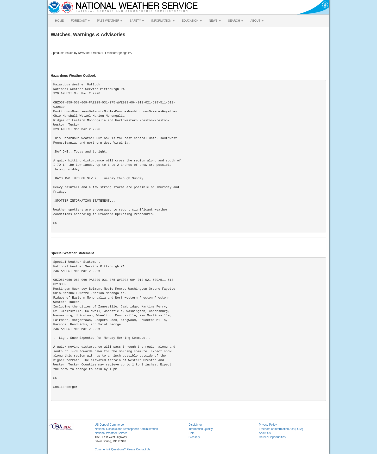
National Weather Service (111, 433)
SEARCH (235, 20)
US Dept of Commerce (109, 424)
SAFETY (137, 20)
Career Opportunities (272, 437)
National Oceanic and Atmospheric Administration (126, 429)
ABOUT (257, 20)
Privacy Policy (268, 424)
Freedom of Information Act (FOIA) (281, 429)
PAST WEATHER (109, 20)
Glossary (194, 437)
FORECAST (80, 20)
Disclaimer (195, 424)
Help (191, 433)
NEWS (215, 20)
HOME (59, 20)
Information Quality (200, 429)
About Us (265, 433)
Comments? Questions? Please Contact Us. (123, 449)
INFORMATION (162, 20)
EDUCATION (192, 20)
